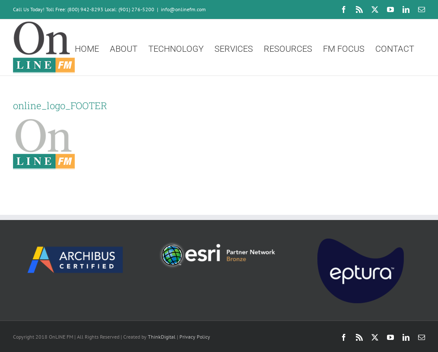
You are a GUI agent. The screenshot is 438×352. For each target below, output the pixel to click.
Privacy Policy (194, 336)
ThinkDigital (162, 336)
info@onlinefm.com (183, 9)
